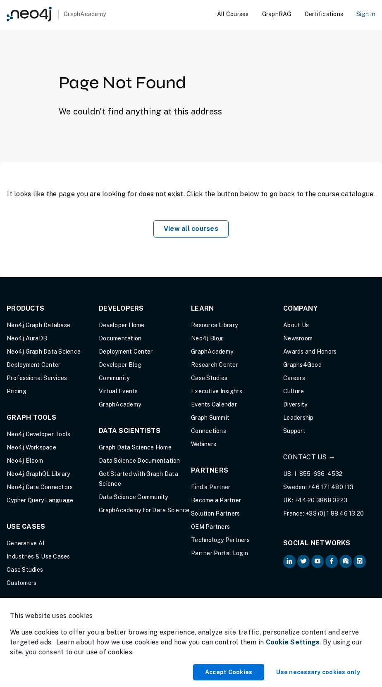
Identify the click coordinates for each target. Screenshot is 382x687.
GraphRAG (276, 14)
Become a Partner (216, 500)
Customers (21, 583)
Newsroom (298, 338)
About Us (296, 325)
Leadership (298, 417)
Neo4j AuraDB (27, 338)
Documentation (120, 338)
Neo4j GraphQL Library (38, 474)
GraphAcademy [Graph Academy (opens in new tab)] (120, 404)
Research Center (214, 364)
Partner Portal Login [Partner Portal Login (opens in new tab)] (219, 553)
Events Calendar (214, 404)
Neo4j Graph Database (38, 325)
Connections (208, 431)
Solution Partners (215, 513)
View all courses (191, 229)
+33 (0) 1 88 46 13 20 (335, 513)
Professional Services (37, 378)
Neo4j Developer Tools (38, 434)
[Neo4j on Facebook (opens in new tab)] (331, 561)
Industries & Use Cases (38, 556)
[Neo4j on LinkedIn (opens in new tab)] (289, 561)
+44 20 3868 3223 (320, 500)
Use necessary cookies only (318, 672)
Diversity (295, 404)
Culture (293, 391)
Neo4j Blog (207, 338)
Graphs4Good (302, 364)
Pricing (16, 391)
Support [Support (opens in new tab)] (294, 431)
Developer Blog (120, 364)
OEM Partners (210, 526)
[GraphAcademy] (56, 14)
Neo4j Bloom (25, 460)
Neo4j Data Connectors (40, 487)
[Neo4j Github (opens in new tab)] (359, 561)
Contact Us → (309, 457)
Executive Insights (217, 391)
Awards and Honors (310, 351)
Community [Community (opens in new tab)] (114, 378)
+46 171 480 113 (330, 487)
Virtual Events (118, 391)
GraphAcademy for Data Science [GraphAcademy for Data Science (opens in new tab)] (144, 510)
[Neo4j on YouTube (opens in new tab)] (317, 561)
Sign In (365, 14)
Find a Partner (211, 487)
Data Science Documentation (139, 460)
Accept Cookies (229, 672)
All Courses (233, 14)
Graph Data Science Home (135, 447)
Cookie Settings (293, 642)
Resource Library (214, 325)
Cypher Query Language (40, 500)
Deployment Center (33, 364)
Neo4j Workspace (31, 447)
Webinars (203, 444)
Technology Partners (220, 540)
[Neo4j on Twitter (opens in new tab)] (303, 561)
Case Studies (25, 569)
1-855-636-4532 (318, 474)
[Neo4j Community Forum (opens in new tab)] (345, 561)
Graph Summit (210, 417)
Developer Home (122, 325)
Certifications (324, 14)
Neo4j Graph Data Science (44, 351)
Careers (294, 378)
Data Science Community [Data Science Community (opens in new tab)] (133, 497)
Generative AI (25, 543)
